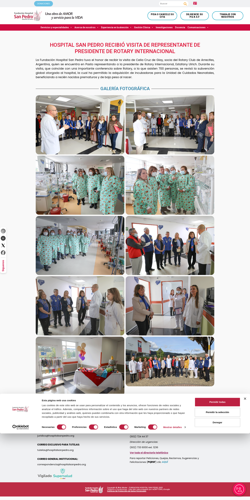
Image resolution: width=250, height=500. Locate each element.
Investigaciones (164, 27)
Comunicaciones (198, 27)
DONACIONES (43, 3)
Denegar (217, 489)
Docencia (180, 27)
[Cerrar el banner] (245, 465)
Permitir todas (217, 468)
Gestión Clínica (143, 27)
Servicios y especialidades (56, 27)
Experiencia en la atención (116, 27)
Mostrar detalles (172, 493)
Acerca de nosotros (86, 27)
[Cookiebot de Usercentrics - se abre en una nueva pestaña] (21, 493)
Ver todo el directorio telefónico (149, 452)
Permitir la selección (217, 478)
